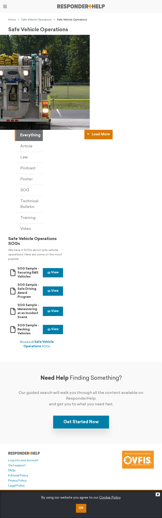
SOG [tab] (24, 190)
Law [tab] (24, 157)
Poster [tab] (26, 179)
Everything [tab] (30, 135)
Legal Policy (16, 485)
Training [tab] (28, 218)
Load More (98, 134)
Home (12, 20)
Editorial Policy (18, 475)
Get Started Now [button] (81, 422)
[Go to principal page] (81, 6)
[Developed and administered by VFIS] (138, 459)
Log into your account (23, 460)
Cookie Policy (109, 497)
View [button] (53, 272)
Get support (17, 465)
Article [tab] (26, 146)
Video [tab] (25, 229)
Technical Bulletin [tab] (29, 204)
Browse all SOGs (37, 344)
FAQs (12, 470)
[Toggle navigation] (5, 6)
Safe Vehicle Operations (36, 20)
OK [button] (81, 508)
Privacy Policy (17, 480)
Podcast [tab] (28, 168)
